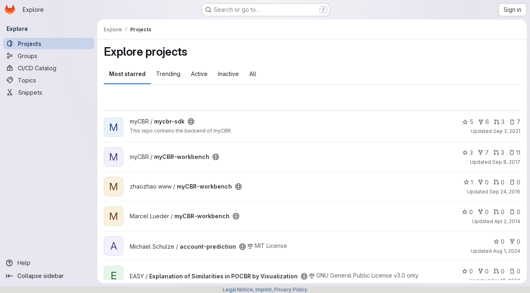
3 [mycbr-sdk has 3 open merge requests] (499, 121)
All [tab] (252, 73)
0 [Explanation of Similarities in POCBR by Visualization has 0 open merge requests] (499, 271)
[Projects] (48, 43)
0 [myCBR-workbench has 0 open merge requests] (499, 182)
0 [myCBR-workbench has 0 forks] (483, 182)
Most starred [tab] (127, 73)
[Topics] (48, 80)
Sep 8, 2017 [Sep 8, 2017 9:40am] (506, 162)
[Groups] (48, 55)
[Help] (48, 263)
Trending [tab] (168, 73)
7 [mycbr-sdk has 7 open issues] (514, 121)
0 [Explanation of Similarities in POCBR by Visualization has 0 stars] (467, 271)
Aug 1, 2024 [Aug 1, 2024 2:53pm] (506, 251)
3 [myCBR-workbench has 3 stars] (467, 152)
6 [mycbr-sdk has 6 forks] (483, 121)
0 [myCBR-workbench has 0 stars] (467, 211)
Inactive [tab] (228, 73)
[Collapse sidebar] (48, 276)
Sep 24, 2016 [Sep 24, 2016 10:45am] (504, 192)
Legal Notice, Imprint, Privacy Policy (265, 289)
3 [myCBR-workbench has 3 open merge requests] (499, 152)
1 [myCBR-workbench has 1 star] (468, 182)
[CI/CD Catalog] (48, 68)
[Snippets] (48, 92)
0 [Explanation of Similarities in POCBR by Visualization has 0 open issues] (514, 271)
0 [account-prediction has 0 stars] (499, 241)
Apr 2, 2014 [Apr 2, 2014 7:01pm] (507, 221)
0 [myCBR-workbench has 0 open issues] (514, 182)
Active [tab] (199, 73)
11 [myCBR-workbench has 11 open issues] (514, 152)
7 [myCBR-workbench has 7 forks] (483, 152)
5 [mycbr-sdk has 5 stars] (467, 121)
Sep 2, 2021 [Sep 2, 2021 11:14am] (506, 131)
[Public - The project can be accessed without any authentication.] (191, 121)
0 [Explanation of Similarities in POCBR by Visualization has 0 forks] (483, 271)
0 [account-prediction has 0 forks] (514, 241)
